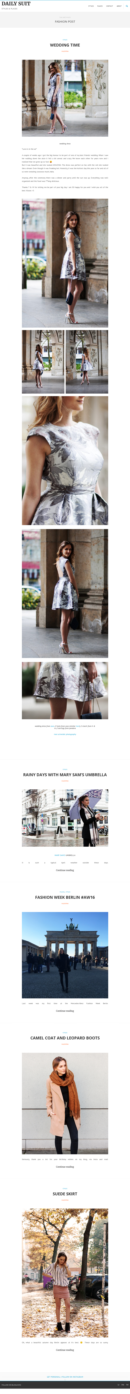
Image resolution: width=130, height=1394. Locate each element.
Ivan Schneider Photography (65, 734)
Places (62, 892)
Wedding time (65, 45)
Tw (127, 1385)
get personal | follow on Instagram (65, 1377)
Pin (123, 1385)
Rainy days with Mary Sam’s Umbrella (65, 774)
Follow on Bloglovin (11, 1385)
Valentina (65, 51)
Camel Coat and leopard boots (65, 1038)
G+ (119, 1385)
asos (52, 726)
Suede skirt (65, 1194)
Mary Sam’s (60, 855)
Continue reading (65, 870)
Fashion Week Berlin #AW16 (65, 897)
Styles (65, 40)
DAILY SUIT (16, 3)
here (77, 726)
